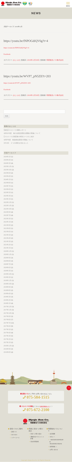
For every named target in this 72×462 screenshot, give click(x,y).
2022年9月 (7, 215)
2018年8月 (7, 293)
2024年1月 (7, 182)
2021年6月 (7, 234)
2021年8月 (7, 231)
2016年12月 (8, 348)
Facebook (7, 57)
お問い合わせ (54, 451)
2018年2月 (7, 303)
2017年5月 (7, 332)
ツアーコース (15, 439)
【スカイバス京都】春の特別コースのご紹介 (19, 139)
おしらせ (16, 63)
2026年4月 (7, 162)
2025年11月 (8, 169)
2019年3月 (7, 280)
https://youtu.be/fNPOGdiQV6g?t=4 (26, 43)
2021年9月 (7, 228)
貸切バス (14, 433)
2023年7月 (7, 189)
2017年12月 (8, 309)
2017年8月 (7, 322)
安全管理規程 (35, 443)
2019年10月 (8, 277)
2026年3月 (7, 166)
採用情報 (53, 448)
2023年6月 (7, 192)
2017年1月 (7, 345)
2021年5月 (7, 237)
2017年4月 (7, 335)
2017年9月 (7, 319)
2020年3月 (7, 273)
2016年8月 (7, 355)
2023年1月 (7, 201)
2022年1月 (7, 224)
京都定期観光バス (45, 407)
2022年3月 (7, 221)
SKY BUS (14, 436)
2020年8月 (7, 263)
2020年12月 (8, 254)
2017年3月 (7, 338)
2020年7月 (7, 267)
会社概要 (52, 435)
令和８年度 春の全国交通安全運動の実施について (22, 136)
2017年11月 (8, 312)
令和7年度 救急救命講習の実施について (18, 142)
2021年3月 (7, 244)
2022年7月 (7, 218)
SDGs (52, 438)
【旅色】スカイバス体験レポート (15, 133)
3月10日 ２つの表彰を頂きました (16, 146)
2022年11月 (8, 208)
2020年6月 (7, 270)
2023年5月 (7, 195)
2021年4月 (7, 241)
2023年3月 (7, 198)
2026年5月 (7, 159)
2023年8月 (7, 185)
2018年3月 (7, 299)
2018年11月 (8, 283)
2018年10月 (8, 286)
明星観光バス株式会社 (55, 63)
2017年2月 (7, 342)
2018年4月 (7, 296)
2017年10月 (8, 316)
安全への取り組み (36, 435)
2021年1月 (7, 250)
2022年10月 (8, 211)
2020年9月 (7, 260)
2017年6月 (7, 329)
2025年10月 (8, 172)
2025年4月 (7, 179)
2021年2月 (7, 247)
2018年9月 (7, 289)
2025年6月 (7, 175)
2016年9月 (7, 351)
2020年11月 (8, 257)
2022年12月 (8, 205)
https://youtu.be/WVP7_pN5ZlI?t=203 (27, 79)
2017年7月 (7, 325)
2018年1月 (7, 306)
